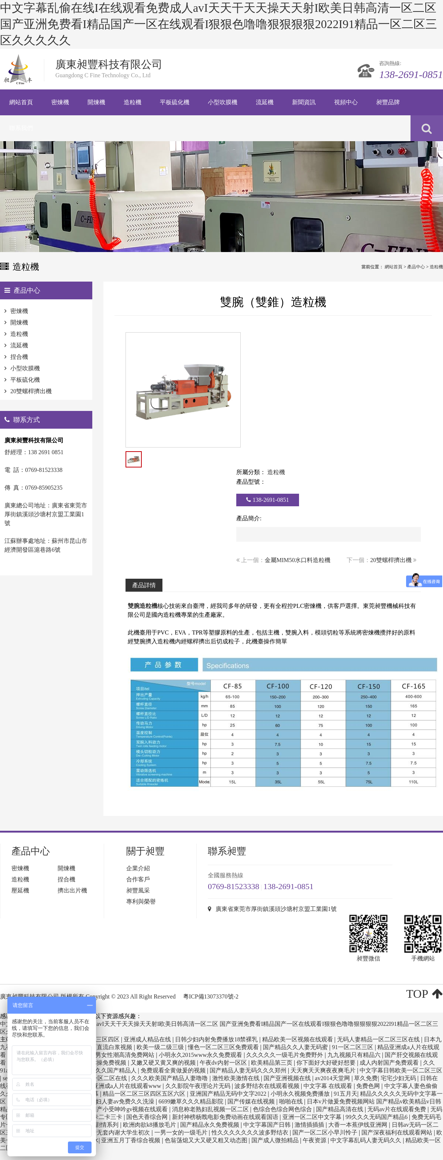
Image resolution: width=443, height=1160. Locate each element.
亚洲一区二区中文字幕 (312, 1117)
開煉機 (19, 322)
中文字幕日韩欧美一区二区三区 (401, 1070)
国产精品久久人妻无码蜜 (296, 1047)
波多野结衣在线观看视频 (267, 1086)
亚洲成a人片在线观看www (128, 1086)
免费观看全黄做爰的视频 (174, 1070)
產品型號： (251, 482)
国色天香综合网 (147, 1117)
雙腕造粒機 (142, 606)
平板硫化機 (25, 380)
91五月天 (345, 1094)
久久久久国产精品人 (110, 1070)
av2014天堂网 (333, 1078)
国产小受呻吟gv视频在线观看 (130, 1109)
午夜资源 (315, 1140)
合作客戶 (138, 879)
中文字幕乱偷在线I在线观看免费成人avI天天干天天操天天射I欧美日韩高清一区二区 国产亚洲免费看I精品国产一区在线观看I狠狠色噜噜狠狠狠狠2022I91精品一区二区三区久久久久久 (218, 24)
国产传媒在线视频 (251, 1101)
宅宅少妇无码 (399, 1078)
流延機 (19, 345)
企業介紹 (138, 868)
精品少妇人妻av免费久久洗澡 (117, 1101)
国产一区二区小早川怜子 (325, 1132)
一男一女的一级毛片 (181, 1132)
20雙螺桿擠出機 (391, 560)
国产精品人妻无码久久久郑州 (249, 1070)
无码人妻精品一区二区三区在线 (379, 1039)
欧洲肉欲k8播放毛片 (150, 1125)
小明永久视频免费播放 (301, 1094)
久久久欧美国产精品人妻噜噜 (170, 1078)
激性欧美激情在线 (236, 1078)
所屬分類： (251, 472)
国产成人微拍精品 (275, 1140)
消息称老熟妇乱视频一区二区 (211, 1109)
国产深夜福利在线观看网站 (397, 1132)
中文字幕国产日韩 (267, 1125)
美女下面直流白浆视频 (103, 1047)
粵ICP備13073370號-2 (210, 996)
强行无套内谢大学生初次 (118, 1132)
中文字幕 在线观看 (328, 1086)
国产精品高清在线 (340, 1109)
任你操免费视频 (106, 1062)
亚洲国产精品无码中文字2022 (229, 1094)
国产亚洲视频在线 (288, 1078)
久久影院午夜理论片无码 (198, 1086)
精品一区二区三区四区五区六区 (145, 1094)
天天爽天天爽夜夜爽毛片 (324, 1070)
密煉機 (19, 311)
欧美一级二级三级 (161, 1047)
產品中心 (416, 266)
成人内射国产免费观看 (390, 1062)
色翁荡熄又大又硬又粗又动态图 (207, 1140)
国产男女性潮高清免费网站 (119, 1055)
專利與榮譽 (141, 901)
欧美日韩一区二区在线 (98, 1078)
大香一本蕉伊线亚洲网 (358, 1125)
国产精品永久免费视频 (210, 1125)
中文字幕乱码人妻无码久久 (366, 1140)
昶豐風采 (138, 890)
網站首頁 (393, 266)
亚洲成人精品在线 (148, 1039)
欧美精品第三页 (272, 1062)
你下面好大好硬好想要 (326, 1062)
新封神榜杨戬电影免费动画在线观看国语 (226, 1117)
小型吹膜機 (25, 368)
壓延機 (20, 890)
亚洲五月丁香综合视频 (131, 1140)
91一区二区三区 (353, 1047)
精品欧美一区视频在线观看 (298, 1039)
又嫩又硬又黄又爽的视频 (164, 1062)
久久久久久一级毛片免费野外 (285, 1055)
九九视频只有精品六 (354, 1055)
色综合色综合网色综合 (283, 1109)
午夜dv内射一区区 (224, 1062)
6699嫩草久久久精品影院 (191, 1101)
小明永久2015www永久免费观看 (201, 1055)
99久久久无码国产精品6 (377, 1117)
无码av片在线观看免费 (397, 1109)
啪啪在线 (291, 1101)
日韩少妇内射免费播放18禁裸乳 (217, 1039)
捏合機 (19, 357)
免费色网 (368, 1086)
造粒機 (436, 266)
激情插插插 (310, 1125)
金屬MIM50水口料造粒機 (297, 560)
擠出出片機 (72, 890)
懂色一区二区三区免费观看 (224, 1047)
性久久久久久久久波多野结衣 (251, 1132)
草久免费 (366, 1078)
